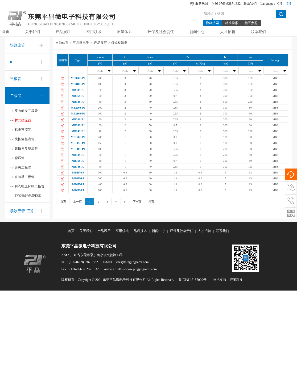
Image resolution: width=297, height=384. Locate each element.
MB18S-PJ (77, 154)
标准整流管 (23, 129)
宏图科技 (236, 280)
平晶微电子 (81, 43)
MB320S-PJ (78, 78)
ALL (104, 70)
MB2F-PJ (78, 178)
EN (288, 3)
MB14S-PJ (77, 166)
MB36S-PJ (77, 95)
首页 (63, 201)
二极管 (15, 96)
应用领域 (122, 231)
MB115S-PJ (78, 143)
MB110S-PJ (78, 149)
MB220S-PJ (78, 107)
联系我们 (250, 3)
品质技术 (140, 231)
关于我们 (86, 231)
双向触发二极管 (26, 111)
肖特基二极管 (24, 177)
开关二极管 (23, 167)
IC (12, 62)
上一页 (77, 201)
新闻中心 (158, 231)
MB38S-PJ (77, 90)
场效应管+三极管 (24, 211)
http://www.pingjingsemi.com (137, 269)
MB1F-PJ (78, 172)
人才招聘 (204, 231)
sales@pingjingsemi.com (132, 262)
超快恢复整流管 (26, 148)
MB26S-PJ (77, 125)
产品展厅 (100, 43)
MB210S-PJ (78, 113)
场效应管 (17, 45)
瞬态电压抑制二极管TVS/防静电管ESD (29, 191)
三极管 (15, 79)
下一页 (137, 201)
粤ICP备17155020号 (192, 280)
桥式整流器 (23, 120)
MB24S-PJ (77, 131)
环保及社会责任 (181, 231)
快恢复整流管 (24, 139)
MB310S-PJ (78, 84)
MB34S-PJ (77, 101)
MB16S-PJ (77, 160)
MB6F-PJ (78, 190)
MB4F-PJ (78, 184)
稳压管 (20, 158)
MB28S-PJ (77, 119)
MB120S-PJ (78, 137)
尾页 (151, 201)
